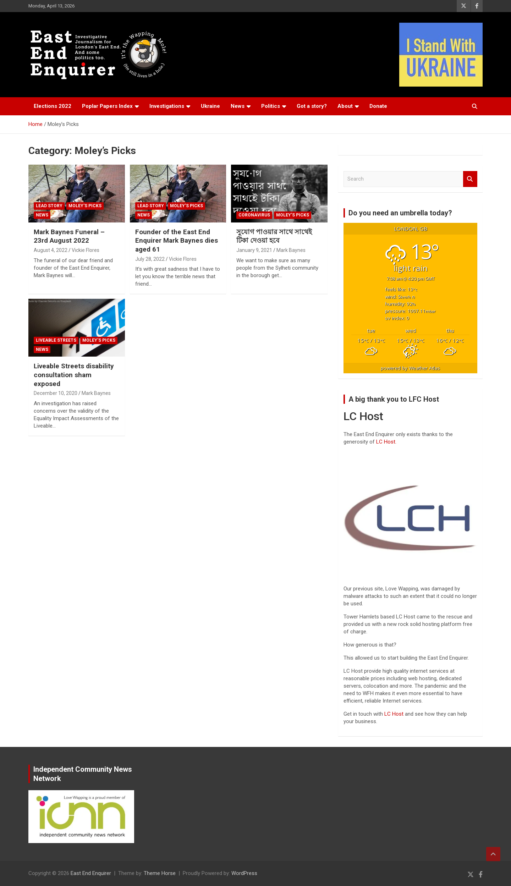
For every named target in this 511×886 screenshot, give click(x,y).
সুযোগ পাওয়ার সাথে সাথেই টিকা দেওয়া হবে (274, 236)
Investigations (166, 106)
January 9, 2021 (254, 250)
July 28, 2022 (150, 259)
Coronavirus (254, 215)
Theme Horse (160, 873)
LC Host (394, 714)
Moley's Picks (84, 205)
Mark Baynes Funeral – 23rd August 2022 (69, 236)
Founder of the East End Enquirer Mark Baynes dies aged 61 (176, 240)
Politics (270, 106)
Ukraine (210, 106)
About (345, 106)
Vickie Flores (85, 250)
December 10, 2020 (55, 393)
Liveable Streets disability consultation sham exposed (74, 374)
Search (470, 179)
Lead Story (49, 205)
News (237, 106)
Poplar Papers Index (107, 106)
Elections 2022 (52, 106)
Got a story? (312, 106)
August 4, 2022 (50, 250)
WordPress (244, 873)
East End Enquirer (91, 873)
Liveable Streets (56, 340)
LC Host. (386, 442)
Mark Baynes (291, 250)
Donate (378, 106)
